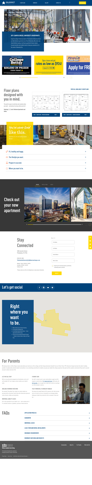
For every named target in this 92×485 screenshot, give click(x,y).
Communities (64, 445)
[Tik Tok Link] (90, 247)
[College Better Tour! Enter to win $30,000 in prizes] (16, 65)
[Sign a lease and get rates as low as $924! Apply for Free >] (48, 65)
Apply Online (82, 3)
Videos (51, 184)
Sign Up (56, 273)
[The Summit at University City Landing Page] (8, 3)
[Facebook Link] (90, 238)
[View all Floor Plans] (61, 89)
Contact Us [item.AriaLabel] (58, 3)
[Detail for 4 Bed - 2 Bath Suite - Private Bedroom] (46, 104)
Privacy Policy (4, 456)
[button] (46, 151)
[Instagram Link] (90, 241)
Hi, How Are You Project (47, 381)
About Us (71, 445)
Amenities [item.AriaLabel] (35, 3)
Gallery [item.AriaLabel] (46, 3)
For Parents (79, 445)
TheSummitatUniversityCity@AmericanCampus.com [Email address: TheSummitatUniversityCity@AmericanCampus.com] (28, 260)
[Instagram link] (44, 287)
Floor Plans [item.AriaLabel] (22, 3)
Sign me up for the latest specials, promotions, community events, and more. (62, 266)
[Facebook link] (39, 287)
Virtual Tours (45, 184)
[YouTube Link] (90, 244)
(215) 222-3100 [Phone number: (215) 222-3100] (20, 258)
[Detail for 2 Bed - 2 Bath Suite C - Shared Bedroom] (76, 104)
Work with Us (87, 445)
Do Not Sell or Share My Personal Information (20, 456)
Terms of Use (10, 456)
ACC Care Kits (34, 383)
